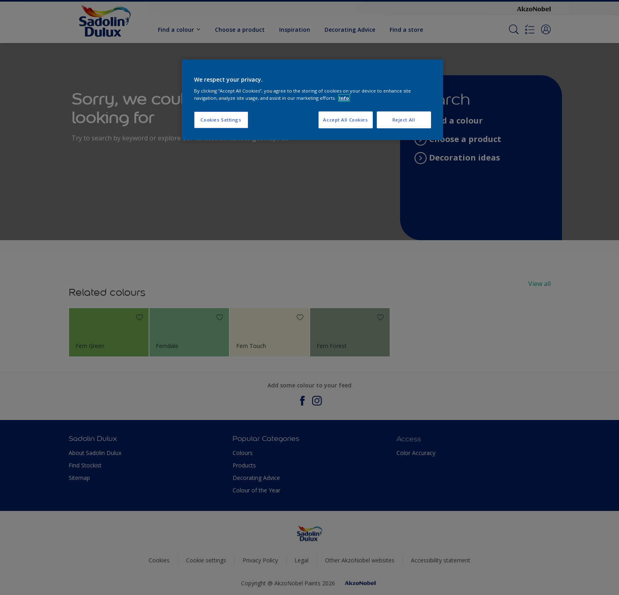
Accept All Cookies (345, 120)
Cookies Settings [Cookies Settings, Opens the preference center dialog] (220, 120)
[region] (312, 100)
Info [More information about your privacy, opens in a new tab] (344, 98)
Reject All (403, 120)
